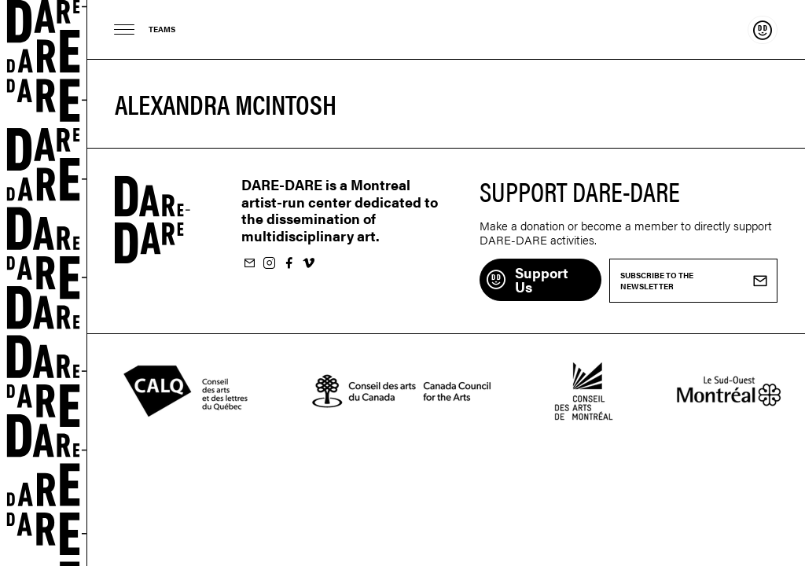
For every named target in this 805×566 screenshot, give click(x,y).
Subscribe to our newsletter (249, 263)
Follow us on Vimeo (308, 263)
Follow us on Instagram (269, 263)
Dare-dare (43, 283)
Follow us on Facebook (288, 263)
